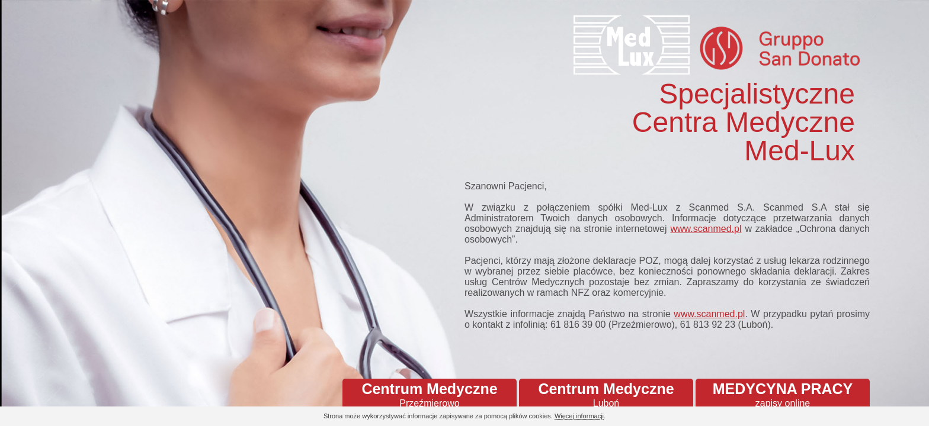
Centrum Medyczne (429, 394)
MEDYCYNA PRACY (783, 394)
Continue (887, 416)
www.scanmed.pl (705, 229)
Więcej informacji (579, 415)
